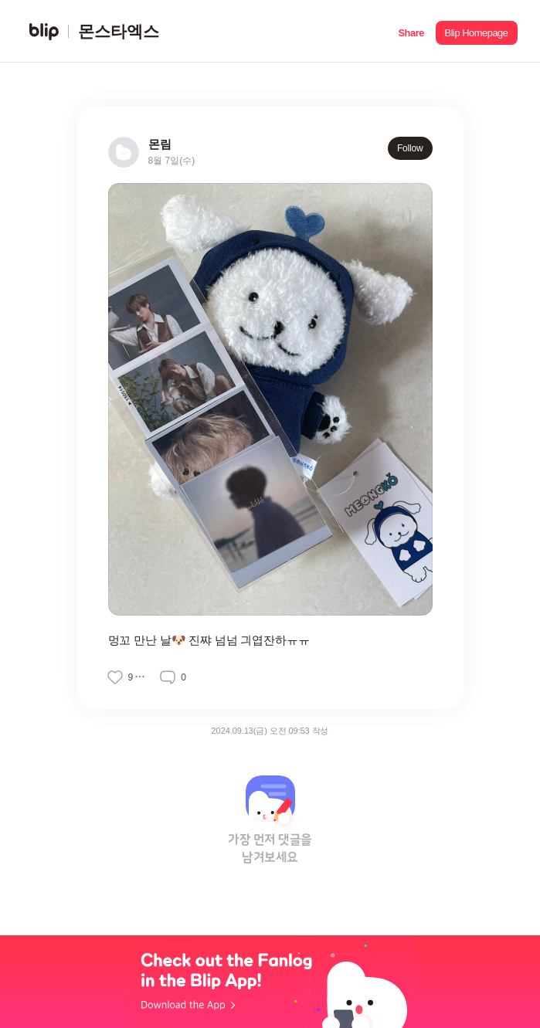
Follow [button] (410, 148)
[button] (411, 31)
